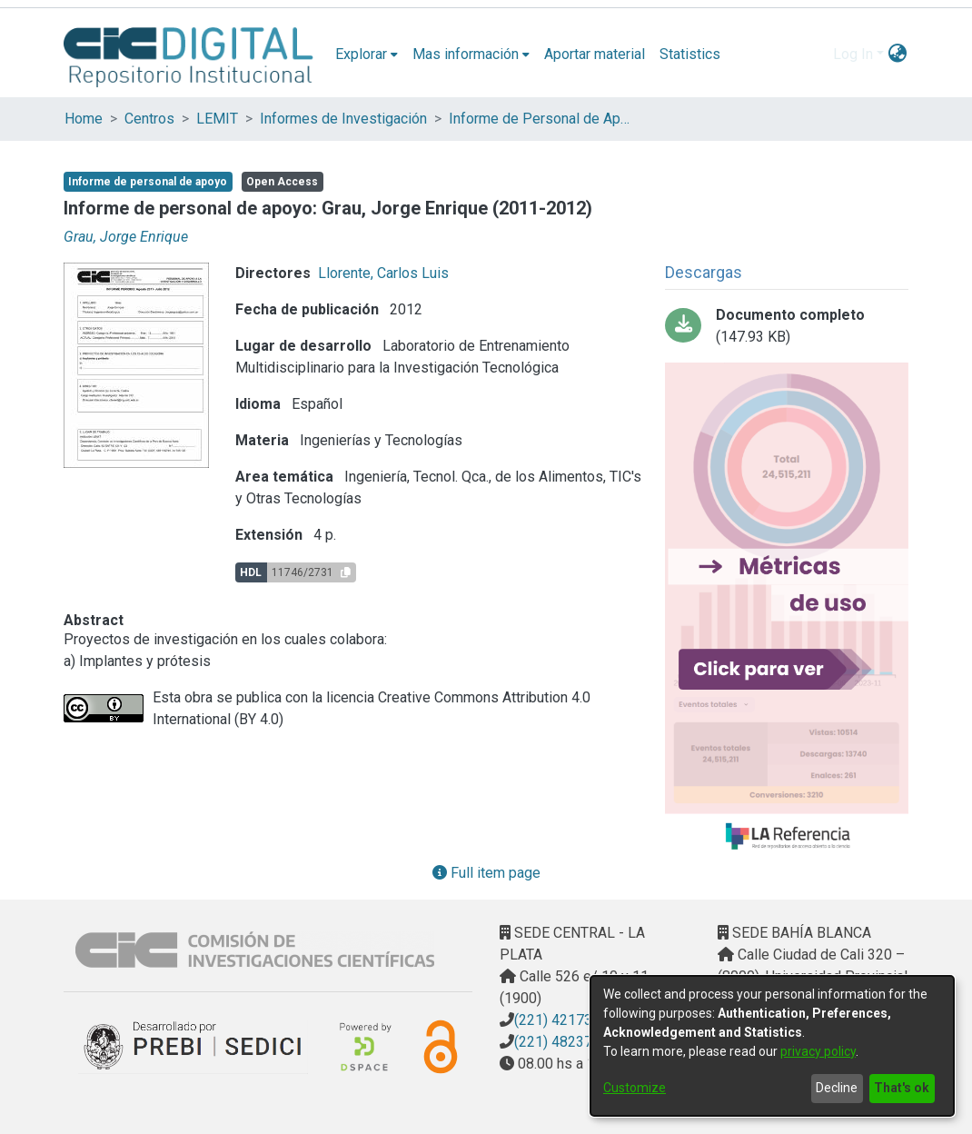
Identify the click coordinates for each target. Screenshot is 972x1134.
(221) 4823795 (561, 1041)
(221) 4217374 (561, 1020)
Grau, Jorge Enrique (126, 236)
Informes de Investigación (343, 118)
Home (83, 118)
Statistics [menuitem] (690, 54)
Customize (634, 1087)
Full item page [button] (486, 872)
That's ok (901, 1087)
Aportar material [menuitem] (594, 54)
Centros (149, 118)
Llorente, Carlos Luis (383, 273)
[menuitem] (366, 54)
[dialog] (772, 1046)
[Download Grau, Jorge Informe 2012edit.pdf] (786, 326)
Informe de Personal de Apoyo (539, 118)
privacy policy (818, 1051)
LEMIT (217, 118)
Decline (837, 1087)
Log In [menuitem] (853, 54)
